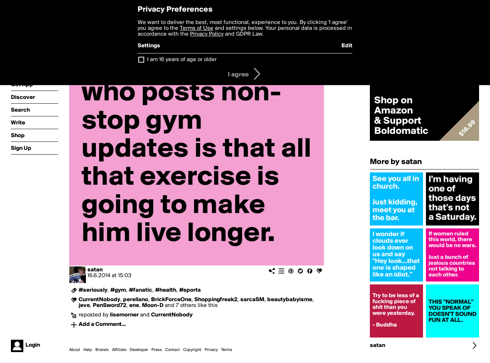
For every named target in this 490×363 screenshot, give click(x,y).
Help (87, 350)
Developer (139, 350)
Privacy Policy (207, 34)
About (74, 350)
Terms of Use (196, 28)
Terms (226, 350)
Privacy (211, 350)
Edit (346, 46)
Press (156, 350)
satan (95, 270)
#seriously (93, 290)
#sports (190, 290)
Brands (102, 350)
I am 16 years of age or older (182, 60)
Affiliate (119, 350)
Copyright (192, 350)
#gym (118, 290)
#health (165, 290)
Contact (172, 350)
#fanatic (140, 290)
